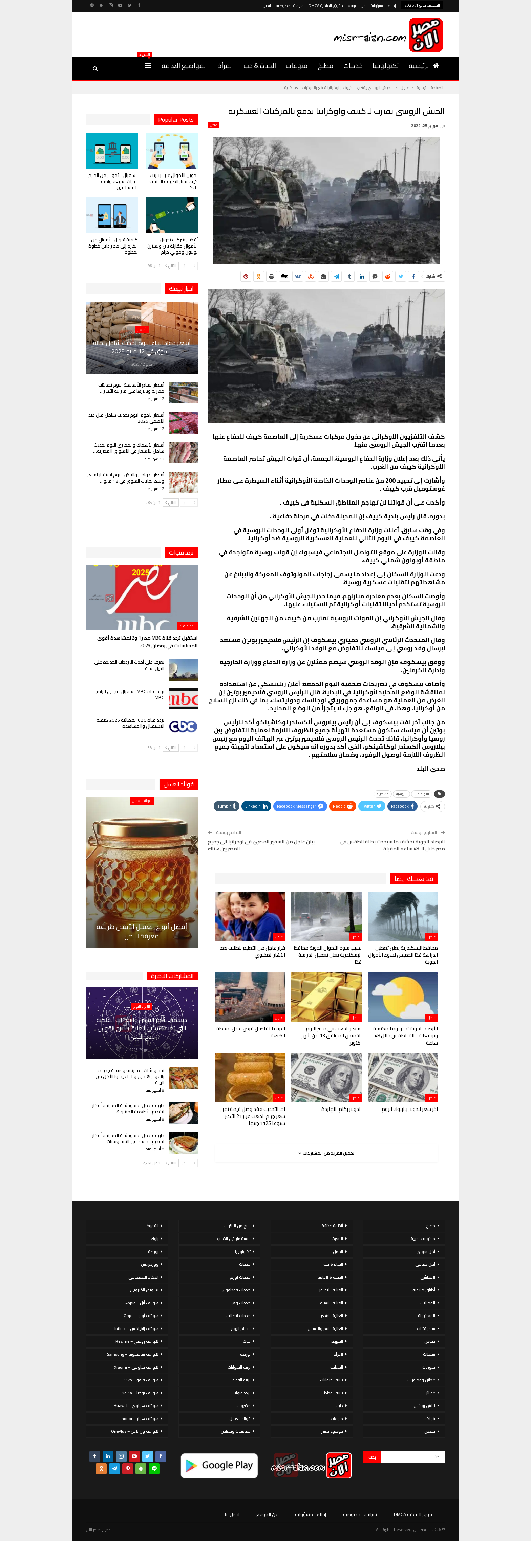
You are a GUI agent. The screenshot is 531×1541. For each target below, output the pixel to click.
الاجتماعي (422, 794)
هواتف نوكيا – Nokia (140, 1393)
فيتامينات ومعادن (236, 1431)
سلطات (429, 1354)
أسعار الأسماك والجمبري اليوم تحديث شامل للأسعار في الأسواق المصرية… (128, 448)
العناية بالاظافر (331, 1290)
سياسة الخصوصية (289, 5)
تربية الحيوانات (331, 1380)
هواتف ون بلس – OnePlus (134, 1431)
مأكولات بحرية (423, 1238)
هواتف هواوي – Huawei (136, 1405)
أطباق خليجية (423, 1290)
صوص (429, 1341)
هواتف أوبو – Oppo (141, 1316)
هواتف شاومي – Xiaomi (136, 1367)
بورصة (245, 1354)
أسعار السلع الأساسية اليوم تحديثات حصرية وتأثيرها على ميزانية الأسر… (131, 387)
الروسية (401, 794)
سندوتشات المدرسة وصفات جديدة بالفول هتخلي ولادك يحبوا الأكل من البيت (129, 1076)
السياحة (336, 1367)
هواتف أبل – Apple (141, 1303)
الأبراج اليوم (141, 1006)
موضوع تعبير (332, 1431)
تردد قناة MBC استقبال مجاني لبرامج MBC (129, 694)
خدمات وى (241, 1303)
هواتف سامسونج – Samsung (132, 1354)
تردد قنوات (187, 626)
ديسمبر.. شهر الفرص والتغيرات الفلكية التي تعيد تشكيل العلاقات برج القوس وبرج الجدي (142, 1028)
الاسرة (337, 1238)
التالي (170, 265)
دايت (339, 1405)
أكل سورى (425, 1251)
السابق (188, 265)
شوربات (428, 1367)
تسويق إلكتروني (144, 1290)
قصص (429, 1431)
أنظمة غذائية (332, 1226)
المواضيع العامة (185, 65)
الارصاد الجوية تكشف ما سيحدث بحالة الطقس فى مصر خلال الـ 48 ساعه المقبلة (392, 845)
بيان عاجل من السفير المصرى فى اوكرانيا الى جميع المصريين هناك (261, 845)
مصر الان (93, 1529)
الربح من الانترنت (237, 1226)
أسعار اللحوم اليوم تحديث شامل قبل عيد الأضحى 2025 (126, 418)
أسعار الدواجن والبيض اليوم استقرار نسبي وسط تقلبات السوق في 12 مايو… (125, 477)
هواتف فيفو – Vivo (141, 1380)
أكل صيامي (425, 1264)
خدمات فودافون (236, 1290)
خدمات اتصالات (238, 1316)
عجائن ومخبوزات (421, 1380)
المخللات (427, 1303)
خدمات (353, 65)
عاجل (213, 125)
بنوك (247, 1341)
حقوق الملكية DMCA (326, 5)
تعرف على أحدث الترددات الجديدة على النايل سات (129, 665)
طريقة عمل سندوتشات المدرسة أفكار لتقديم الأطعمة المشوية (128, 1108)
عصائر (430, 1393)
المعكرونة (426, 1316)
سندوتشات (426, 1328)
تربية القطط (333, 1393)
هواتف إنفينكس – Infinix (136, 1328)
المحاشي (427, 1277)
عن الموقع (357, 5)
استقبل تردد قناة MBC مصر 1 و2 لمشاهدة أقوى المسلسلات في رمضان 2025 (147, 641)
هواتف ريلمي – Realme (136, 1341)
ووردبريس (149, 1264)
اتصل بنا (265, 5)
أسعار (141, 329)
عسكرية (382, 794)
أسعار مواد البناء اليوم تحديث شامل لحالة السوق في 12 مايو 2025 (142, 347)
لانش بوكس (424, 1405)
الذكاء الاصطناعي (143, 1277)
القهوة (337, 1341)
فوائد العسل (141, 800)
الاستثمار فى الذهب (234, 1238)
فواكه (429, 1418)
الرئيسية (424, 65)
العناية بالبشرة (331, 1303)
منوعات (297, 65)
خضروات (243, 1405)
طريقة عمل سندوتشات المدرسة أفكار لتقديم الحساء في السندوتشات (128, 1138)
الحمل (338, 1251)
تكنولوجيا (386, 65)
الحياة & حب (259, 65)
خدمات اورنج (240, 1277)
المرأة (225, 65)
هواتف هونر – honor (140, 1418)
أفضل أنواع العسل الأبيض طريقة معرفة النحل (142, 931)
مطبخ (326, 65)
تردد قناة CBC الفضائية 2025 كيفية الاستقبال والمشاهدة (130, 723)
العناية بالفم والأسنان (325, 1328)
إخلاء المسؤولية (383, 5)
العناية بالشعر (332, 1316)
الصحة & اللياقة (330, 1277)
